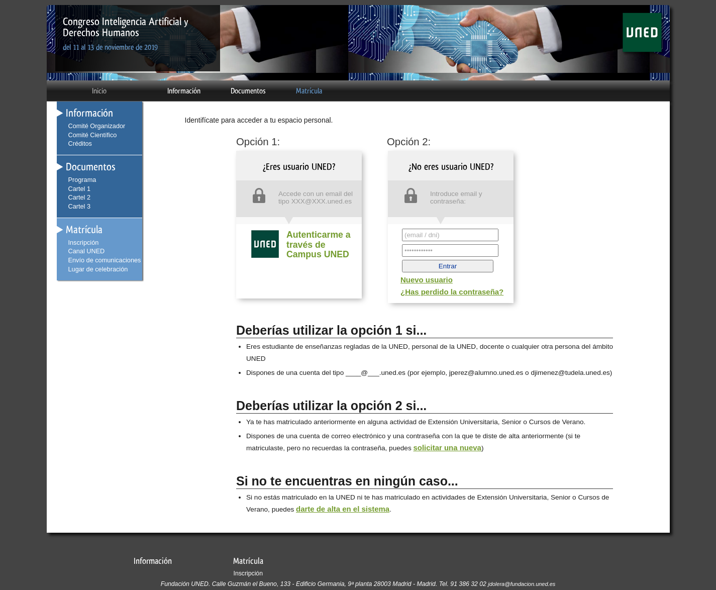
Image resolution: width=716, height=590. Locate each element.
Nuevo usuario (426, 279)
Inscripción (83, 242)
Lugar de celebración (98, 269)
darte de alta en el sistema (342, 509)
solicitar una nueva (447, 447)
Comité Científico (92, 135)
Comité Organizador (97, 126)
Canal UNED (86, 251)
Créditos (80, 143)
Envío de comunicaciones (104, 260)
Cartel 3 (79, 206)
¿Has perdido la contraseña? (451, 291)
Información (183, 91)
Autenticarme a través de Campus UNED (318, 244)
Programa (82, 179)
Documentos (248, 91)
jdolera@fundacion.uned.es (521, 584)
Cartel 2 (79, 197)
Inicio (99, 91)
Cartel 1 (79, 188)
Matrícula (309, 91)
